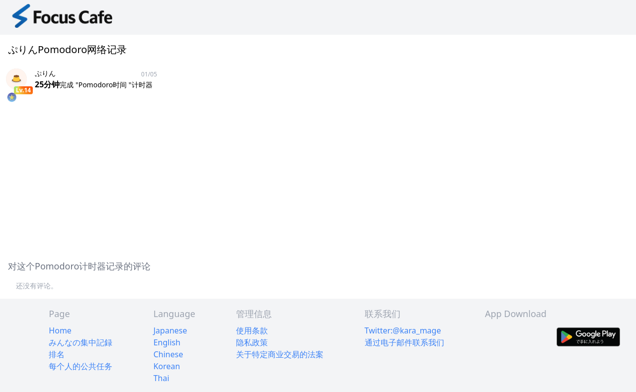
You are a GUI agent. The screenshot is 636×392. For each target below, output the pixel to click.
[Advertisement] (298, 181)
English (167, 342)
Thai (161, 378)
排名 (57, 354)
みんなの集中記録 (80, 342)
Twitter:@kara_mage (403, 330)
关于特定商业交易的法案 (279, 354)
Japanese (170, 330)
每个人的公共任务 (80, 366)
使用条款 (252, 330)
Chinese (168, 354)
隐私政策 (252, 342)
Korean (167, 366)
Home (60, 330)
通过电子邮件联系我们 (404, 342)
